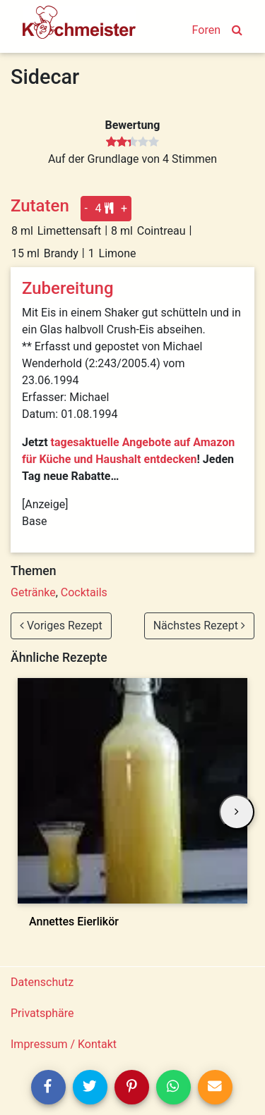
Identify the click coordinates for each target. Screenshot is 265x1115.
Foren (206, 30)
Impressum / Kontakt (64, 1044)
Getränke (33, 592)
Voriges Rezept (61, 625)
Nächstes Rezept (199, 625)
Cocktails (84, 592)
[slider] (132, 142)
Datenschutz (42, 982)
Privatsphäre (42, 1013)
